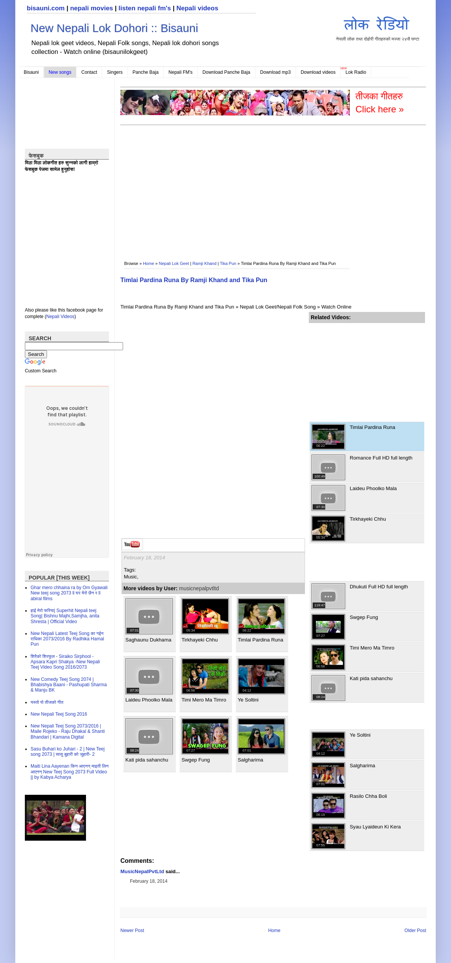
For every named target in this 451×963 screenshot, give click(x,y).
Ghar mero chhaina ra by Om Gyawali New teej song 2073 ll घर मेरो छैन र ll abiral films (69, 593)
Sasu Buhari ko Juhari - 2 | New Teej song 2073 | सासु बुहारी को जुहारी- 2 (68, 751)
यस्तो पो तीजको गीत (47, 702)
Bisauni (31, 72)
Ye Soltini (248, 700)
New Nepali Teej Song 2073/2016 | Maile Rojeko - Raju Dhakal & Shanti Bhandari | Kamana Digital (68, 731)
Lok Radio (356, 72)
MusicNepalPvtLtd (142, 871)
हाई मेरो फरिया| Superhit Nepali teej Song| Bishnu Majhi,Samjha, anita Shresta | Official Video (65, 616)
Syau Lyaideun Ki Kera (375, 827)
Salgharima (250, 760)
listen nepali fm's (144, 8)
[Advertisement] (207, 187)
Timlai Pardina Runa (260, 640)
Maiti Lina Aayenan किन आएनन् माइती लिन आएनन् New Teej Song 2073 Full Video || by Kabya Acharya (70, 771)
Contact (89, 72)
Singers (115, 72)
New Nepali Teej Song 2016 (59, 714)
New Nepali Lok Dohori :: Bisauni (114, 28)
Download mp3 (275, 72)
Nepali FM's (181, 72)
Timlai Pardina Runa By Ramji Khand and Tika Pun (193, 280)
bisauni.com (46, 8)
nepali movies (91, 8)
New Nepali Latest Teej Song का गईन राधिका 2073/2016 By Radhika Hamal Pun (67, 639)
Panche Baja (146, 72)
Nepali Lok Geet (174, 263)
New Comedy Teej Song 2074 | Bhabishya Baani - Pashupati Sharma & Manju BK (69, 685)
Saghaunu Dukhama (148, 640)
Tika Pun (228, 263)
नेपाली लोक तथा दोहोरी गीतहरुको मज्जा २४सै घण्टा (377, 27)
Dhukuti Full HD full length (379, 586)
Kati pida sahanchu (146, 760)
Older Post (415, 930)
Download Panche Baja (226, 72)
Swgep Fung (196, 760)
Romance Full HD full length (381, 458)
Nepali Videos (60, 316)
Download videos (318, 72)
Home (148, 263)
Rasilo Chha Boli (368, 796)
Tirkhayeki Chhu (200, 640)
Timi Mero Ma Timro (204, 700)
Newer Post (132, 930)
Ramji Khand (204, 263)
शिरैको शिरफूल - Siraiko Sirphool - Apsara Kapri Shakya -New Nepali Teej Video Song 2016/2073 (65, 662)
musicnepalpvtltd (199, 588)
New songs (60, 72)
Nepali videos (197, 8)
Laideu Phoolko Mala (148, 700)
